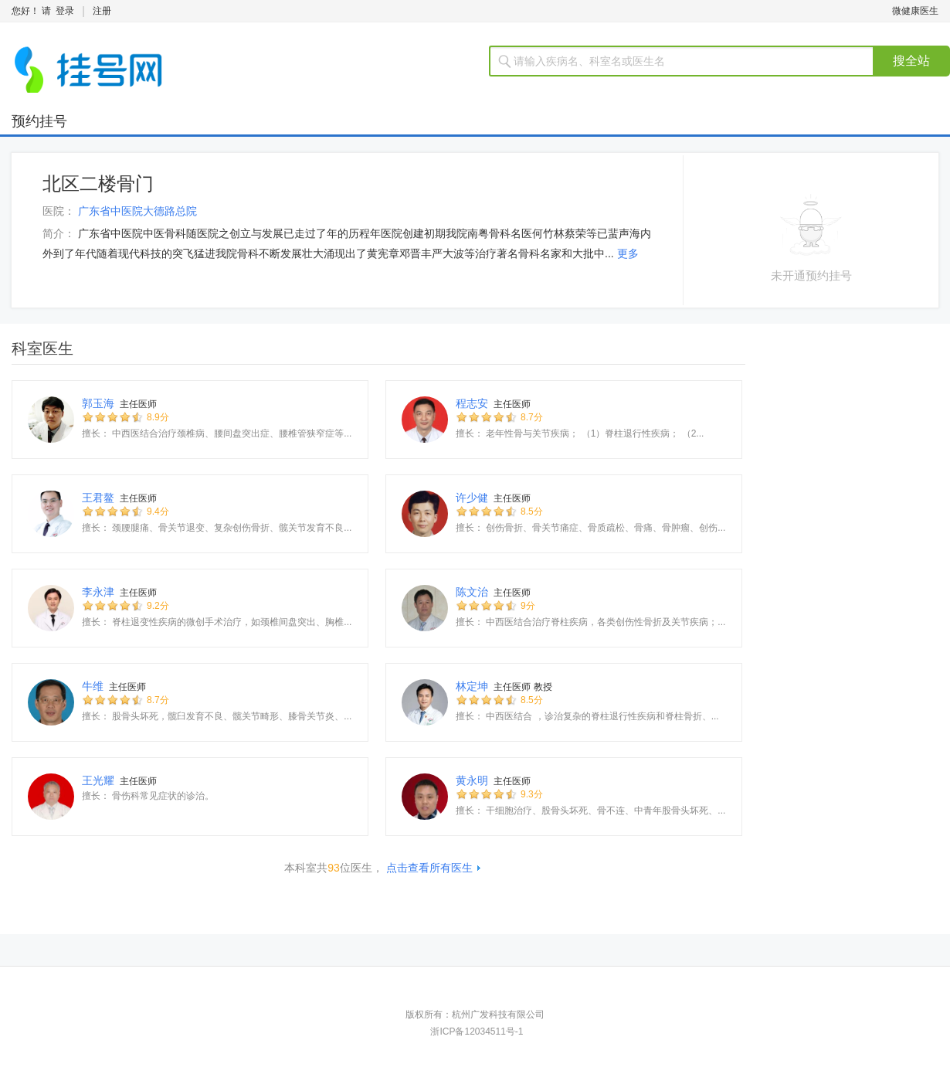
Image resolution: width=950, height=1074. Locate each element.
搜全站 (911, 60)
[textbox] (691, 61)
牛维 (92, 686)
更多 (628, 253)
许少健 (472, 497)
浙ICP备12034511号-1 (476, 1031)
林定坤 (472, 686)
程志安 (472, 403)
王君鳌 (98, 497)
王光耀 (98, 780)
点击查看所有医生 (429, 868)
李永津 (98, 592)
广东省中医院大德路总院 (137, 211)
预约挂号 (39, 121)
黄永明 (472, 780)
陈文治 (472, 592)
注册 (102, 10)
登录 (65, 10)
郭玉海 (98, 403)
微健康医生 (915, 10)
